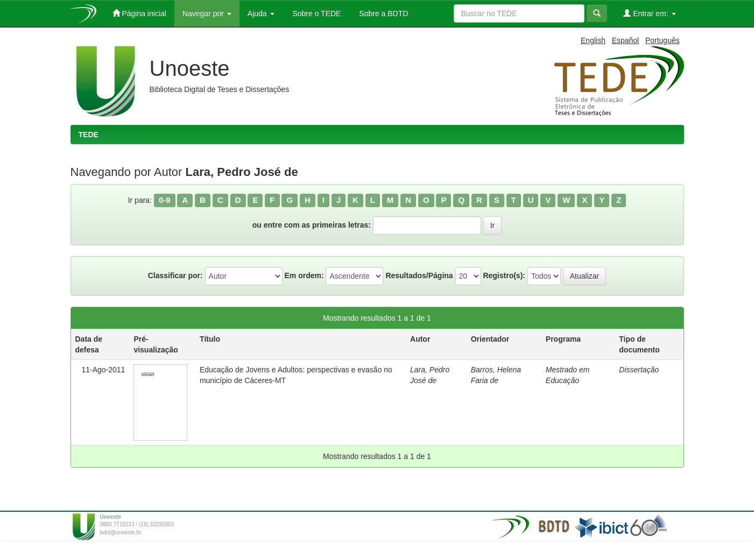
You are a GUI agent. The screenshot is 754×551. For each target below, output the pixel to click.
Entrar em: (649, 13)
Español (625, 40)
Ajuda (261, 13)
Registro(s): (504, 275)
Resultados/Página (419, 275)
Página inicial (139, 13)
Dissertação (639, 369)
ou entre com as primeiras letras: (311, 225)
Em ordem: (303, 275)
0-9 (165, 199)
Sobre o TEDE (316, 13)
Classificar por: (175, 275)
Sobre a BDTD (382, 13)
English (593, 40)
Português (662, 40)
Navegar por (206, 13)
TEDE (88, 134)
